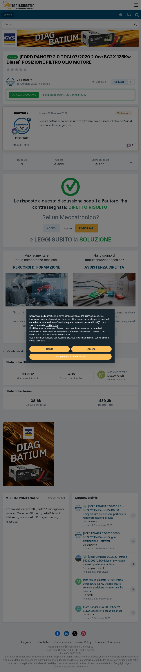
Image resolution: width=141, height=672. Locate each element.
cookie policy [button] (52, 325)
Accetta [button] (91, 349)
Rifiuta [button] (49, 349)
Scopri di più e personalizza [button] (70, 356)
